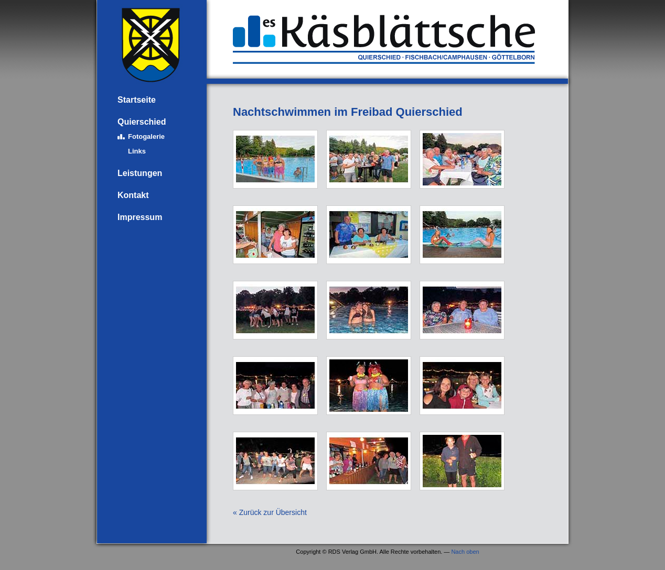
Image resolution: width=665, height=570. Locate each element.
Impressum (139, 217)
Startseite (136, 99)
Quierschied (141, 121)
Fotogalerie (146, 136)
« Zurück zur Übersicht (270, 512)
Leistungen (139, 173)
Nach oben (465, 552)
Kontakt (133, 195)
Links (137, 151)
